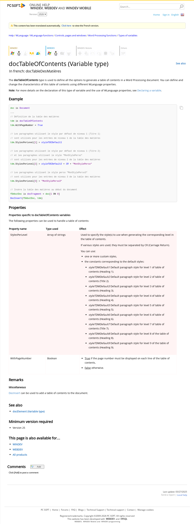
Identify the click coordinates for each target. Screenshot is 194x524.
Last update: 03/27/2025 (175, 494)
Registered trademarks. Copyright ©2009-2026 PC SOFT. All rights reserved (97, 515)
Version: (33, 14)
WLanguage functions (41, 35)
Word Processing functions (102, 35)
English (175, 14)
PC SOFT (45, 509)
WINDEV (17, 447)
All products (20, 458)
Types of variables (127, 35)
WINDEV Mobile (89, 521)
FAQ (73, 509)
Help (11, 35)
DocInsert (14, 396)
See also (181, 63)
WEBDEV (18, 452)
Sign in (166, 14)
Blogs (81, 509)
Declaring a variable (149, 90)
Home (156, 14)
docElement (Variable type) (29, 414)
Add (36, 469)
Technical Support (95, 509)
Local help (182, 498)
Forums (64, 509)
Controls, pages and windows (70, 35)
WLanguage (22, 35)
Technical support (115, 509)
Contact (131, 509)
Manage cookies (145, 509)
